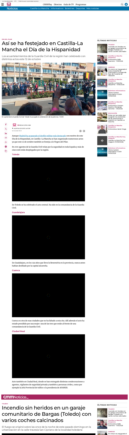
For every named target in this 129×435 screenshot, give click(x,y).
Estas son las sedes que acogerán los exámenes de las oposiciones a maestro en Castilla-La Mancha (117, 119)
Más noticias (92, 8)
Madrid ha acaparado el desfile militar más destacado (42, 136)
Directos (58, 4)
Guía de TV (69, 4)
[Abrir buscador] (122, 4)
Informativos (57, 8)
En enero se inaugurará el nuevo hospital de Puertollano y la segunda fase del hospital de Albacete (117, 73)
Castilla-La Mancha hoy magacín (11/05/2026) (116, 141)
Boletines (69, 8)
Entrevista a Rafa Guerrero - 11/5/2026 (115, 60)
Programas (81, 4)
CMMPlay (48, 4)
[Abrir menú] (2, 4)
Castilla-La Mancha (39, 8)
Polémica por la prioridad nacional (28, 1)
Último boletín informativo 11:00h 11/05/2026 (115, 151)
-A (84, 131)
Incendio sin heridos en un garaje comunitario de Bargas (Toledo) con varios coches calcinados (117, 49)
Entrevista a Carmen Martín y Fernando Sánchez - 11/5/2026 (115, 107)
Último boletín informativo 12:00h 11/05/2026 (115, 94)
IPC (15, 1)
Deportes (80, 8)
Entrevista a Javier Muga (117, 129)
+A (80, 131)
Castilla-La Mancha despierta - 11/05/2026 (116, 84)
